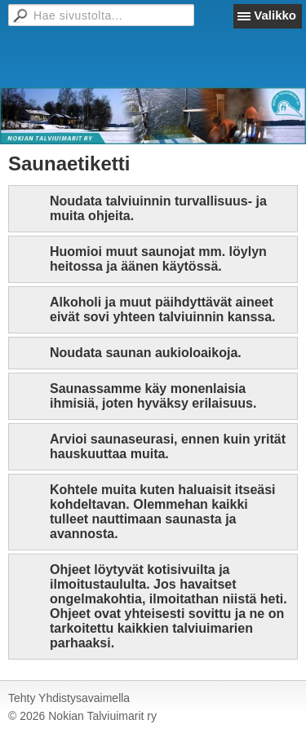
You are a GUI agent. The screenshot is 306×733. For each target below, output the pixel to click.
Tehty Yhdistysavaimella (69, 697)
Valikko (275, 15)
